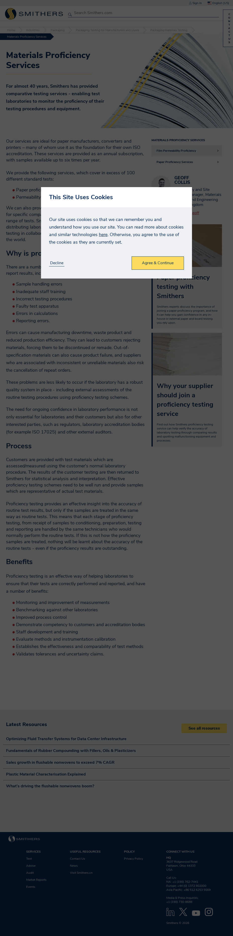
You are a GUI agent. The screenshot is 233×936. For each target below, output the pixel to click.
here (103, 235)
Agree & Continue (158, 263)
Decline (56, 263)
